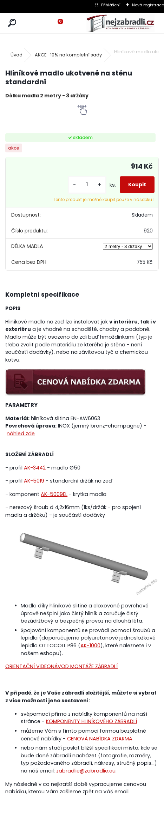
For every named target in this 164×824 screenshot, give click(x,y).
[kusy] (87, 184)
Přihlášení (110, 5)
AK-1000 (90, 645)
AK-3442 (35, 467)
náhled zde (21, 433)
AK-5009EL (54, 494)
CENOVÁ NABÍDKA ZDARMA (99, 738)
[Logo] (120, 23)
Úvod (16, 55)
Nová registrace (148, 5)
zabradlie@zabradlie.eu (86, 770)
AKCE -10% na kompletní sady (68, 55)
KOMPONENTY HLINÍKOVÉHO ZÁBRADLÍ (91, 721)
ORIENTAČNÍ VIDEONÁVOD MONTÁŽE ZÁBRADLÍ (61, 666)
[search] (12, 23)
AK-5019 (34, 480)
